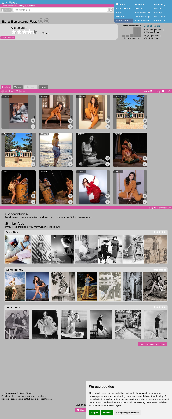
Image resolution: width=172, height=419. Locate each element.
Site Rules (140, 4)
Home (122, 4)
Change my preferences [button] (127, 412)
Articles (139, 8)
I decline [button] (107, 412)
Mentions (120, 16)
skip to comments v (160, 208)
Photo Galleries (123, 8)
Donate (157, 8)
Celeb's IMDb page (153, 26)
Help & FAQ (159, 4)
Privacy (158, 12)
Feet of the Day (142, 12)
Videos (118, 12)
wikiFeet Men (121, 20)
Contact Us (159, 20)
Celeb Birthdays (142, 16)
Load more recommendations (152, 344)
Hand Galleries (142, 20)
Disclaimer (159, 16)
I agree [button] (94, 412)
